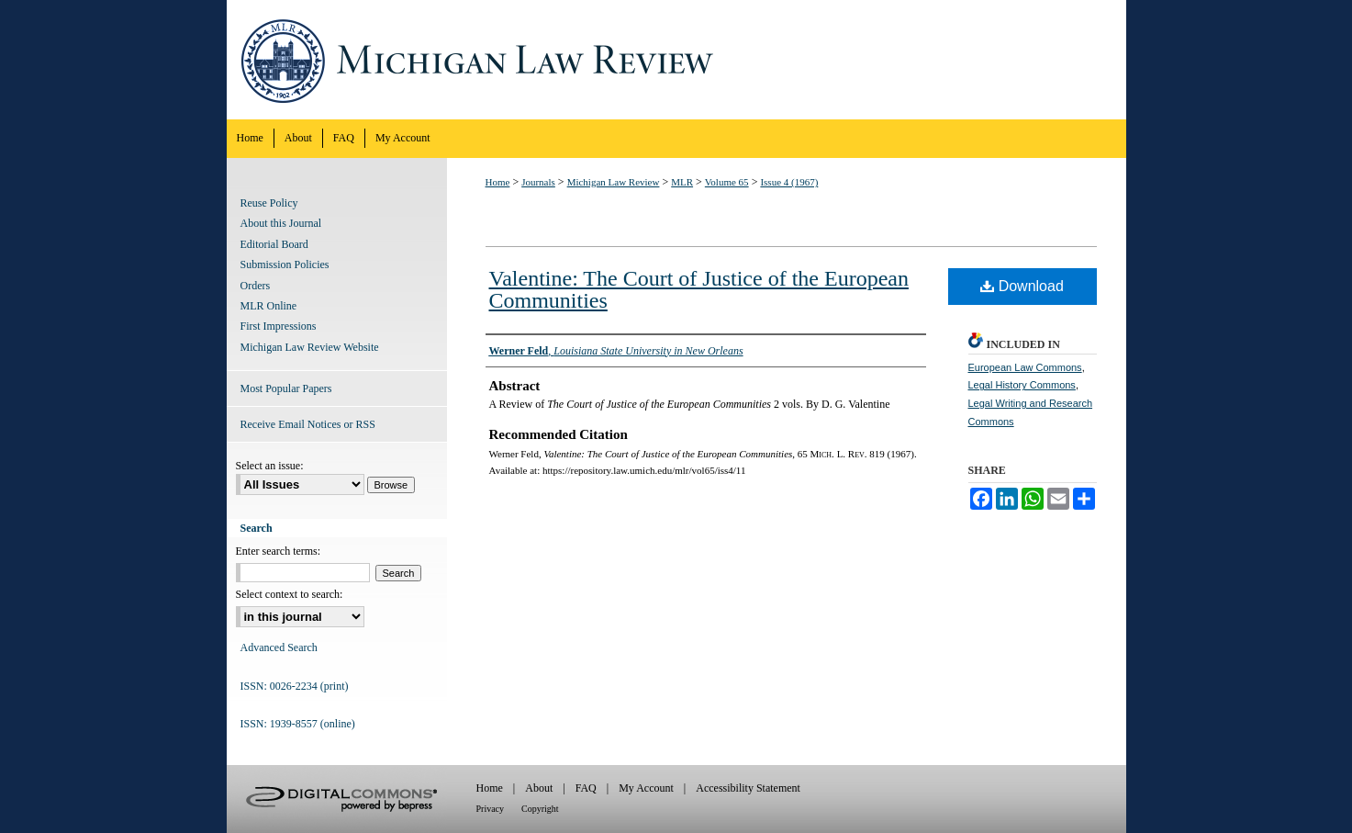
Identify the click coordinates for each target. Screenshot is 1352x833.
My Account (646, 788)
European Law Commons (1025, 367)
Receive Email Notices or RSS (307, 424)
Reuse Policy (269, 203)
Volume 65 (727, 181)
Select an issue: (270, 465)
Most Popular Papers (286, 388)
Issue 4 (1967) (789, 181)
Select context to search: (289, 594)
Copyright (540, 809)
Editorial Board (274, 244)
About (539, 788)
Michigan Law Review (676, 59)
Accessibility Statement (748, 788)
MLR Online (268, 305)
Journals (538, 181)
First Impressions (278, 326)
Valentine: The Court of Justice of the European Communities (699, 289)
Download (1022, 286)
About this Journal (281, 223)
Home (498, 181)
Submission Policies (285, 264)
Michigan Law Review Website (309, 347)
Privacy (490, 809)
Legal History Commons (1022, 384)
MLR (682, 181)
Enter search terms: (278, 551)
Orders (255, 285)
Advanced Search (279, 647)
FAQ (586, 788)
